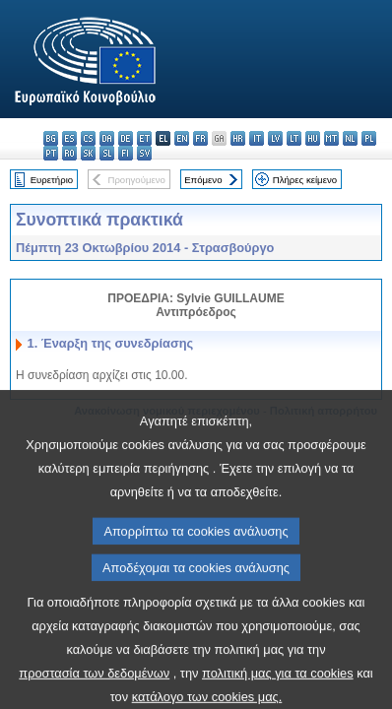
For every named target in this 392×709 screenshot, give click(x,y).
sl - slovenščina (106, 153)
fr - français (200, 138)
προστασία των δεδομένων (94, 693)
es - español (69, 138)
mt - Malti (331, 138)
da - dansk (106, 138)
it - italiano (256, 138)
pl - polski (368, 138)
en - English (181, 138)
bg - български (50, 138)
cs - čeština (88, 138)
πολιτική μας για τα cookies (278, 693)
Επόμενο (203, 179)
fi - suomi (125, 153)
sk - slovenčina (88, 153)
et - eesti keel (144, 138)
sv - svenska (144, 153)
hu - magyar (312, 138)
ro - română (69, 153)
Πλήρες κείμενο (305, 179)
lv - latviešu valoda (275, 138)
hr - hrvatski (237, 138)
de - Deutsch (125, 138)
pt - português (50, 153)
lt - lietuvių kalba (294, 138)
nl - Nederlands (350, 138)
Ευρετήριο (52, 179)
